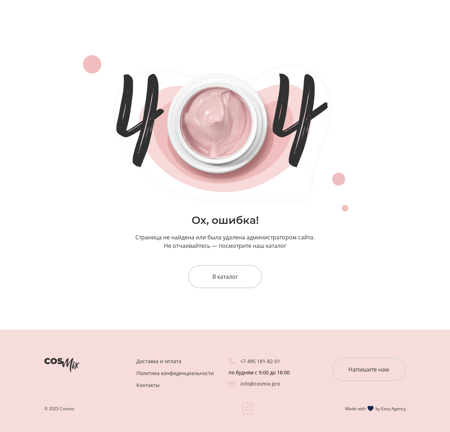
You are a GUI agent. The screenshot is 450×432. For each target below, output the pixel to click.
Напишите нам (368, 369)
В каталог (225, 277)
